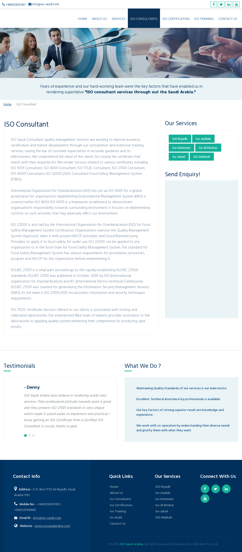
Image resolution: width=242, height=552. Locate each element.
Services (118, 19)
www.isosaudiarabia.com (52, 526)
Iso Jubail (179, 157)
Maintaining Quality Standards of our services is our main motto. (181, 388)
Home (82, 19)
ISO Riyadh (180, 139)
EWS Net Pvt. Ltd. (205, 544)
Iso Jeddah (203, 139)
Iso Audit (116, 517)
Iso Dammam (181, 148)
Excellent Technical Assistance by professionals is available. (178, 399)
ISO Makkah (202, 157)
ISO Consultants (144, 19)
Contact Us (227, 19)
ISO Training (204, 19)
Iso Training (118, 511)
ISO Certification (176, 19)
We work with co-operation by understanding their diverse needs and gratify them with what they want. (183, 428)
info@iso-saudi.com (45, 4)
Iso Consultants (120, 499)
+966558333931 (16, 4)
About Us (99, 19)
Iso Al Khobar (208, 148)
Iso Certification (121, 505)
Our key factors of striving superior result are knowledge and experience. (180, 412)
